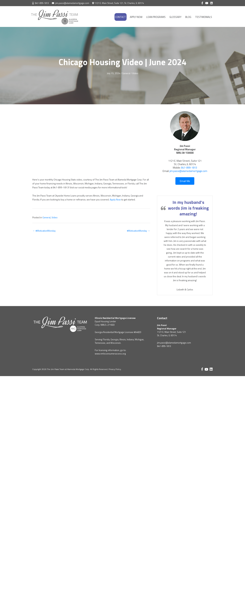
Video (135, 73)
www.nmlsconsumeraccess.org (110, 353)
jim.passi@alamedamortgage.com (72, 3)
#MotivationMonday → (138, 230)
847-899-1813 (42, 3)
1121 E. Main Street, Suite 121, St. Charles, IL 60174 (119, 3)
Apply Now (115, 199)
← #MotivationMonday (44, 230)
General (126, 73)
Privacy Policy (115, 369)
